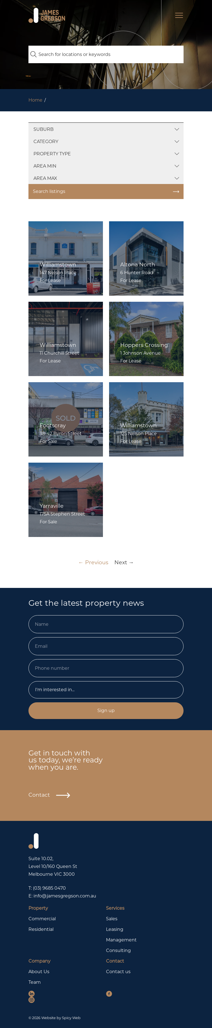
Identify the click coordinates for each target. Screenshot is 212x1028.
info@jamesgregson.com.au (64, 896)
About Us (38, 971)
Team (34, 982)
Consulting (118, 950)
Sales (111, 918)
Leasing (114, 929)
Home (35, 100)
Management (121, 940)
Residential (41, 929)
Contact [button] (49, 795)
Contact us (118, 971)
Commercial (42, 918)
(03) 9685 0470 (49, 888)
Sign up (106, 710)
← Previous (93, 562)
